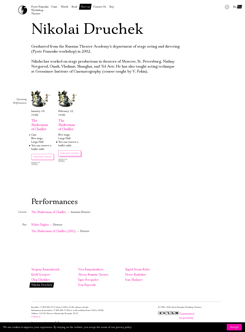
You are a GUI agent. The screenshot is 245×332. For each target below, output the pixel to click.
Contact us (35, 316)
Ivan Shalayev (134, 280)
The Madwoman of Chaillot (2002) (53, 231)
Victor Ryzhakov (135, 274)
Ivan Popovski (87, 285)
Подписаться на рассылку (181, 313)
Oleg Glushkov (40, 280)
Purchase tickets (42, 157)
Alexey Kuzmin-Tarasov (93, 274)
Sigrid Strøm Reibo (137, 269)
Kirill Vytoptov (40, 274)
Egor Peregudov (88, 280)
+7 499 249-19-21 (48, 307)
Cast (33, 134)
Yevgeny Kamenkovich (45, 269)
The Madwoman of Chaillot (39, 125)
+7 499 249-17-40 (61, 310)
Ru (234, 6)
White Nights (40, 224)
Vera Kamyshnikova (90, 269)
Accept (234, 327)
